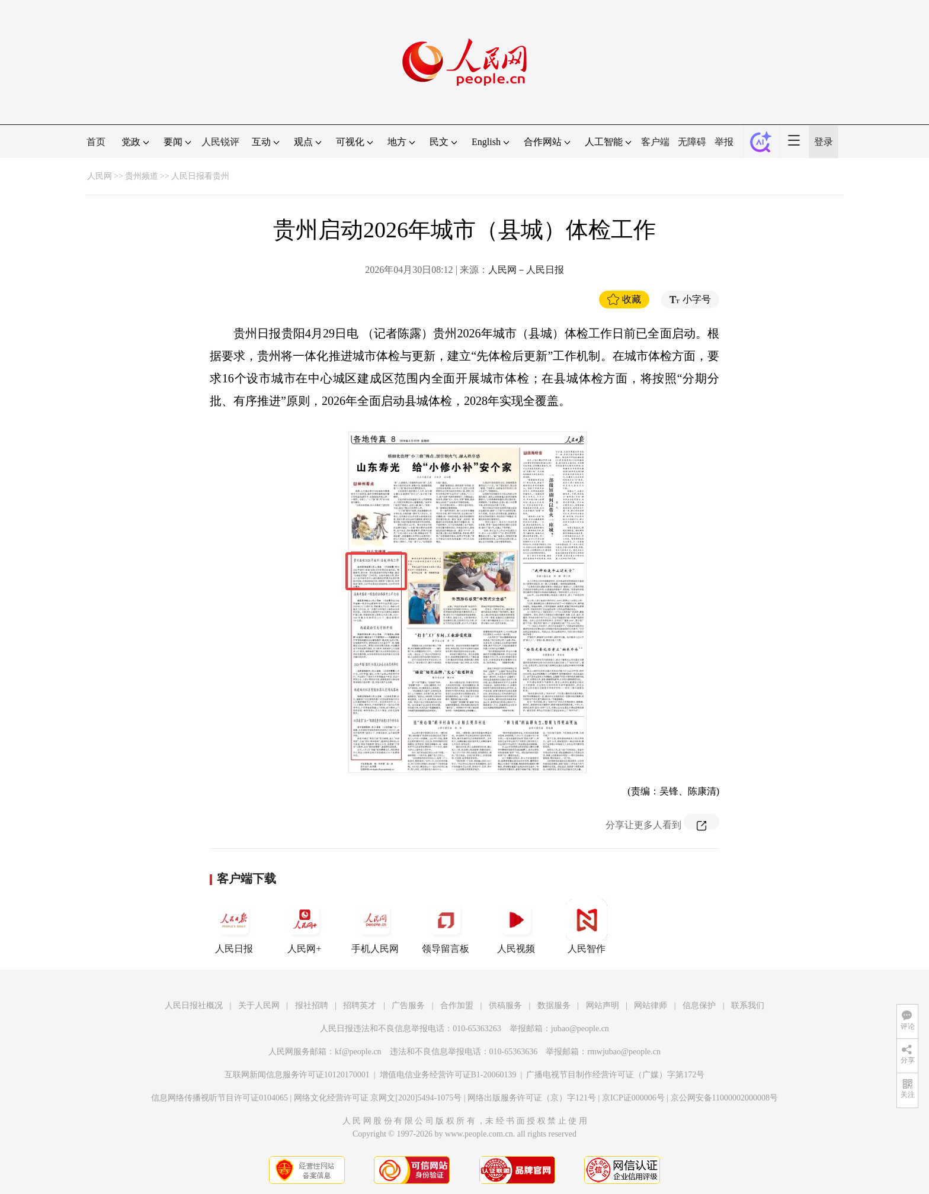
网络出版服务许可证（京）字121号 (531, 1097)
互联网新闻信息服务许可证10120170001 (297, 1074)
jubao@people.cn (580, 1028)
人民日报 (234, 926)
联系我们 (747, 1005)
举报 (724, 142)
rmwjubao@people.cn (624, 1051)
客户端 (655, 142)
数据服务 (554, 1005)
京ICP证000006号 (633, 1097)
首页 (96, 142)
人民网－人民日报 (526, 270)
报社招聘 (311, 1005)
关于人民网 (259, 1005)
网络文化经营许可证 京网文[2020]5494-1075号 (378, 1097)
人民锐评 (220, 142)
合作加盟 (456, 1005)
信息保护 (699, 1005)
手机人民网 (375, 926)
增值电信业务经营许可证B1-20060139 (448, 1074)
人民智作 (586, 926)
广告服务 (408, 1005)
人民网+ (304, 926)
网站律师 (650, 1005)
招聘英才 (359, 1005)
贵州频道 (141, 176)
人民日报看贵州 (200, 176)
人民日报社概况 (194, 1005)
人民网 (99, 176)
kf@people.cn (358, 1051)
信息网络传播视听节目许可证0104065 (219, 1097)
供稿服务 (505, 1005)
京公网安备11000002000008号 (724, 1097)
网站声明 (602, 1005)
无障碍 (692, 142)
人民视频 (516, 926)
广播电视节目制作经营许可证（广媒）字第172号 (615, 1074)
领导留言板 (445, 926)
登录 (823, 142)
